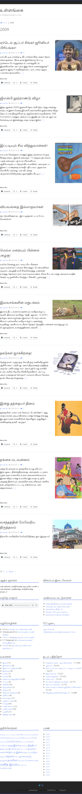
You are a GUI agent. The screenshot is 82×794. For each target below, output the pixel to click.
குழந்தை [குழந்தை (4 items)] (2, 757)
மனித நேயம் (8, 706)
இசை (5, 663)
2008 (48, 764)
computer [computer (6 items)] (34, 734)
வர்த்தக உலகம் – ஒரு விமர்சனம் (59, 663)
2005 (48, 772)
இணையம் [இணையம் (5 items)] (23, 745)
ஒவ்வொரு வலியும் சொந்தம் (57, 614)
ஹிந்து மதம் (8, 714)
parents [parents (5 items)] (3, 742)
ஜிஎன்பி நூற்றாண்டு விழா (20, 98)
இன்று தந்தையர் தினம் (17, 403)
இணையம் (7, 665)
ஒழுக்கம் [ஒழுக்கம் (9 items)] (32, 748)
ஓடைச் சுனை (48, 629)
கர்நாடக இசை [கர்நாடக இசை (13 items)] (14, 752)
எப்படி (5, 682)
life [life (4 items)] (30, 738)
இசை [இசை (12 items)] (16, 745)
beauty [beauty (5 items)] (2, 735)
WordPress (51, 790)
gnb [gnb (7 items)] (9, 738)
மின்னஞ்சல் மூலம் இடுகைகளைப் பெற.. (59, 632)
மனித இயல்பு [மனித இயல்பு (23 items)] (10, 764)
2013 (48, 753)
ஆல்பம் (49, 665)
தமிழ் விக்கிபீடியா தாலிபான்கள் (59, 604)
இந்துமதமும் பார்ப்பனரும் (23, 637)
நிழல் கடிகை (51, 673)
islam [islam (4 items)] (26, 738)
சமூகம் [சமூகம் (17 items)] (10, 756)
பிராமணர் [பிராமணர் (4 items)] (21, 761)
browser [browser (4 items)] (13, 735)
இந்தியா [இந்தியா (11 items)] (32, 745)
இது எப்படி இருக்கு (11, 668)
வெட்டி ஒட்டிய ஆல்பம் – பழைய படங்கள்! (63, 668)
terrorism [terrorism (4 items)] (24, 742)
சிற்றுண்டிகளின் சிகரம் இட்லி (58, 692)
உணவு (5, 673)
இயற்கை (6, 671)
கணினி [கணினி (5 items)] (2, 752)
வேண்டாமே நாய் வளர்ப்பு (57, 612)
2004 (48, 775)
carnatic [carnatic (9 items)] (20, 734)
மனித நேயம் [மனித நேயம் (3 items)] (23, 765)
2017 (48, 742)
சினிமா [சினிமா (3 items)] (17, 756)
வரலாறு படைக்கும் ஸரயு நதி (58, 606)
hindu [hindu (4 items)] (17, 738)
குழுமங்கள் (7, 687)
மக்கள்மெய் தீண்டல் (54, 609)
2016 (48, 745)
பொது (5, 703)
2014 (48, 750)
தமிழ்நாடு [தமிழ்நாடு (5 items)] (3, 760)
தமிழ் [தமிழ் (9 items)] (28, 756)
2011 (48, 758)
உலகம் (5, 676)
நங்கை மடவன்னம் (15, 459)
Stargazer (62, 790)
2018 (48, 739)
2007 (48, 767)
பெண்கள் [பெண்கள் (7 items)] (29, 760)
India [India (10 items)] (22, 737)
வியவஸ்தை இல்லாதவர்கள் (21, 206)
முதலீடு (6, 711)
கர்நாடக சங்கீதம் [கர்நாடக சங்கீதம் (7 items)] (30, 752)
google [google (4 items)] (13, 738)
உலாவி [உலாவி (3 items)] (25, 749)
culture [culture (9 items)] (3, 737)
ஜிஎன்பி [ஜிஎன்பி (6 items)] (22, 756)
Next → (12, 571)
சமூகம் (5, 690)
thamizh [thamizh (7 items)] (30, 741)
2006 (48, 769)
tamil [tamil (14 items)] (17, 741)
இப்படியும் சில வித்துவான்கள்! (24, 145)
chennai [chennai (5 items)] (27, 735)
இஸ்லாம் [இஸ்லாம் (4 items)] (20, 749)
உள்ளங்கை (11, 10)
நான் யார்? (50, 679)
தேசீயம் (6, 695)
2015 (48, 748)
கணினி (6, 684)
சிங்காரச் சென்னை (10, 692)
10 (23, 53)
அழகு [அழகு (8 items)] (10, 745)
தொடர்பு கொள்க (53, 684)
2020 (48, 737)
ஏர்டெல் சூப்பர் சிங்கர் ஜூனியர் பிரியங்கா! (63, 687)
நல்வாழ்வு (7, 698)
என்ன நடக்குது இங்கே (12, 679)
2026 (48, 734)
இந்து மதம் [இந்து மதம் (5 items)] (4, 749)
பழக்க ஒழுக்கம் (52, 676)
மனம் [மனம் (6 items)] (36, 760)
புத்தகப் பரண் (8, 701)
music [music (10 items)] (34, 737)
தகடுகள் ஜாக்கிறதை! (16, 353)
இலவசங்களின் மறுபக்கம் (20, 302)
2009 (48, 761)
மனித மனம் (7, 709)
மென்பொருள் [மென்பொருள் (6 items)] (6, 768)
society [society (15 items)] (10, 741)
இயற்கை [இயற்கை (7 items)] (12, 749)
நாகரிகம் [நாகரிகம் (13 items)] (13, 760)
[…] (22, 72)
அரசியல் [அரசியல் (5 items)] (3, 745)
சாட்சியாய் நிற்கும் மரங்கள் (57, 682)
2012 (48, 756)
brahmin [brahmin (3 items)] (7, 735)
